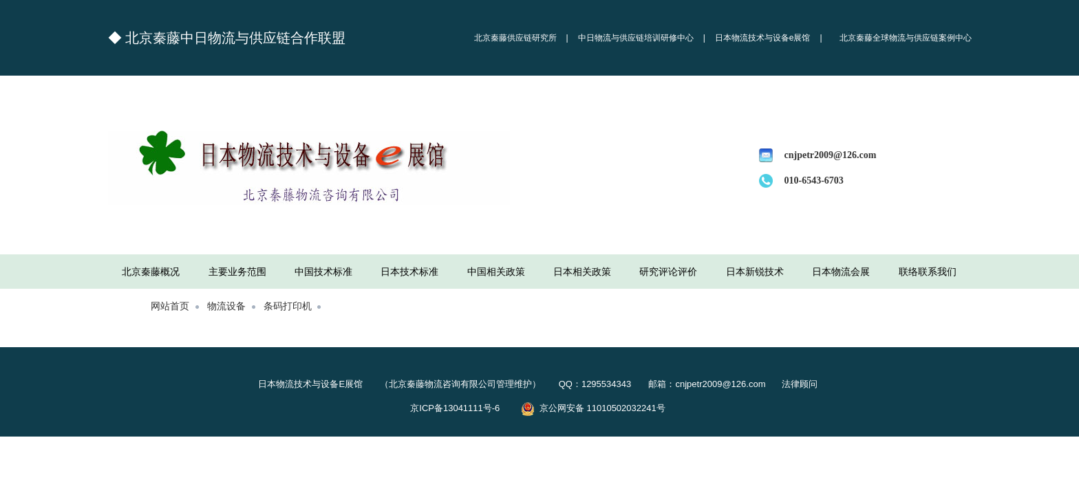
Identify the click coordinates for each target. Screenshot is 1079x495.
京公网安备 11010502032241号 (593, 408)
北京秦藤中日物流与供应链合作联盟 (235, 37)
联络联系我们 (928, 271)
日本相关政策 (582, 271)
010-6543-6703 (814, 180)
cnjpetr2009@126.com (830, 155)
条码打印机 (288, 305)
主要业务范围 (237, 271)
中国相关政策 (496, 271)
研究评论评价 (668, 271)
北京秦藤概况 (151, 271)
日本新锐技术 (755, 271)
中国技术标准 (323, 271)
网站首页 (170, 305)
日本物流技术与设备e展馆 (763, 38)
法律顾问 (798, 384)
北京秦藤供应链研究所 (515, 38)
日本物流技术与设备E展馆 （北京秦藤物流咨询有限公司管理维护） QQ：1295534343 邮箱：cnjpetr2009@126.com (517, 384)
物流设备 (226, 305)
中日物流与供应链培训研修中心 (636, 38)
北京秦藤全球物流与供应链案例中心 (906, 38)
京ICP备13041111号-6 (463, 408)
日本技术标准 (409, 271)
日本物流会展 (841, 271)
